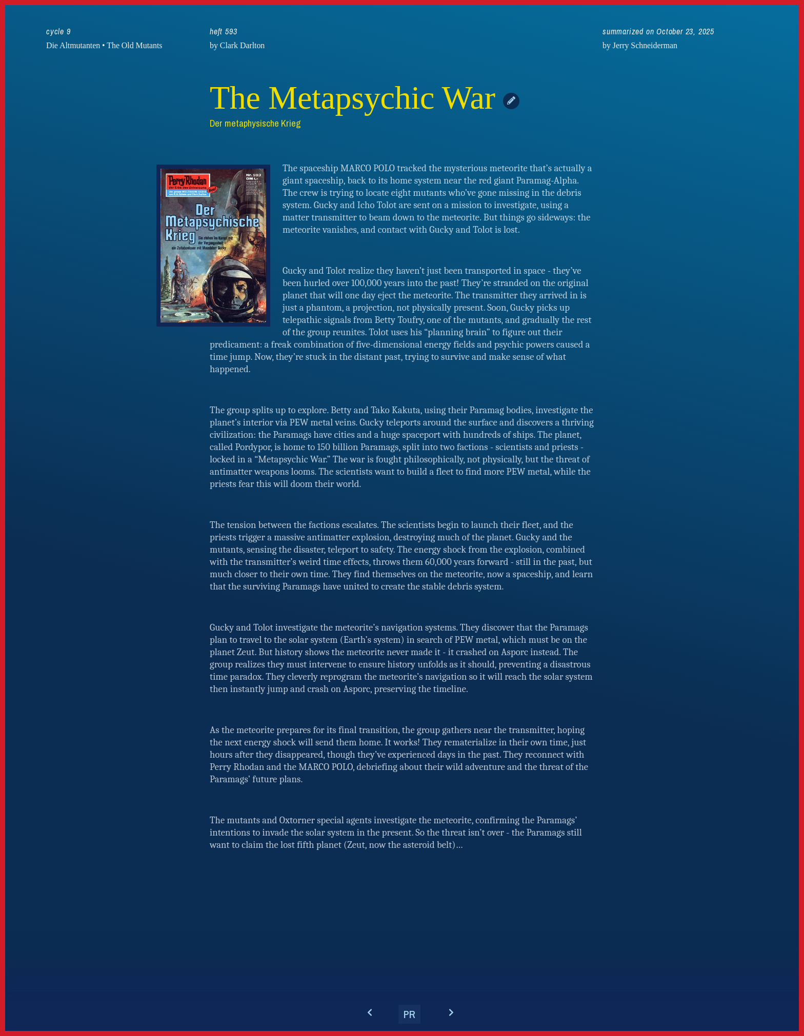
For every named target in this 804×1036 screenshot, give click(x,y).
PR (409, 1014)
